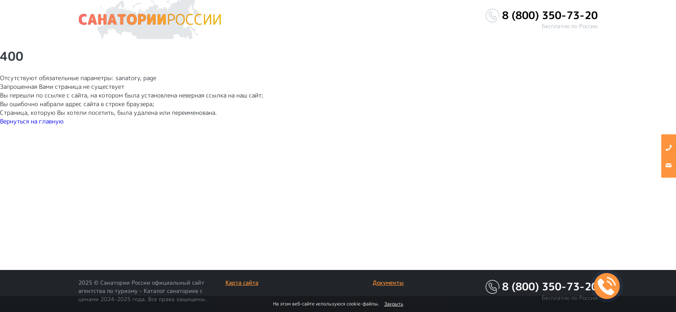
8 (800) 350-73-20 (550, 15)
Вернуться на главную (32, 121)
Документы (388, 282)
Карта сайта (241, 282)
